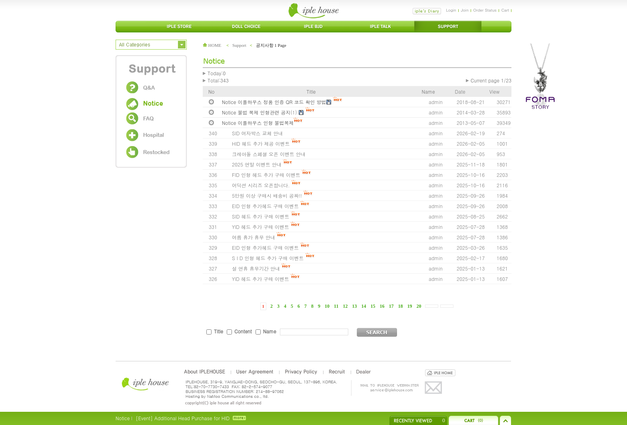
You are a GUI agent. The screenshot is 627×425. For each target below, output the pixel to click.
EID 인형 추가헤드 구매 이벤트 (265, 205)
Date (460, 91)
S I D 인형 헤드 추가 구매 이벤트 (268, 258)
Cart (505, 10)
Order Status (485, 10)
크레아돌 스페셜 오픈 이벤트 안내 (269, 153)
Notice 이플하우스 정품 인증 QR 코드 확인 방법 (274, 101)
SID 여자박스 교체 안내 (257, 133)
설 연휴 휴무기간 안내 (256, 268)
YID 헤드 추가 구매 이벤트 (260, 226)
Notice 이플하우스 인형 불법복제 (258, 122)
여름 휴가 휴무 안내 (253, 237)
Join (465, 10)
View (494, 91)
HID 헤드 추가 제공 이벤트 (261, 143)
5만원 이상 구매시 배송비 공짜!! (267, 195)
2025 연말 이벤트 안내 (257, 164)
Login (451, 10)
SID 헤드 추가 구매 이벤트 (260, 216)
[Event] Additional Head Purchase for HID (183, 418)
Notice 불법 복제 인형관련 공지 (256, 112)
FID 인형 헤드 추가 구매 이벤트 (266, 174)
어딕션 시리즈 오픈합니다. (261, 185)
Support (239, 45)
